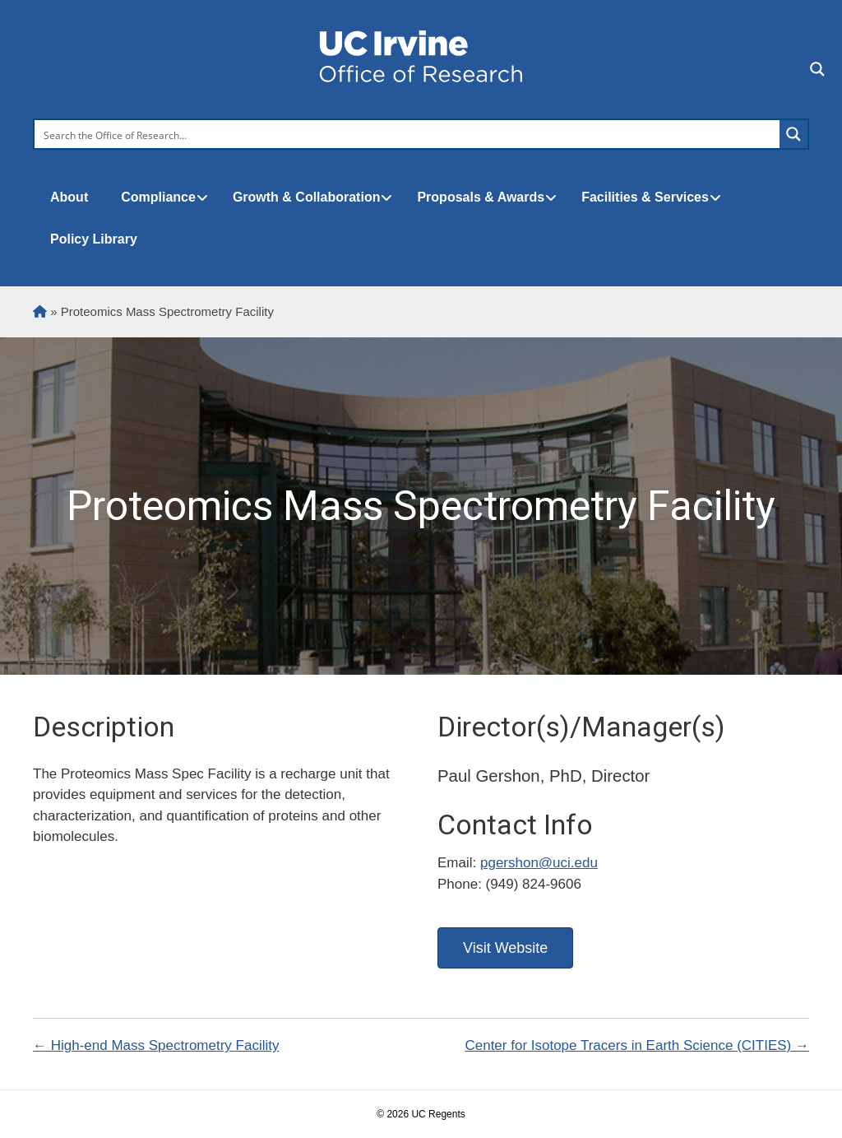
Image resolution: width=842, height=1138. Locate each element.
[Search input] (408, 134)
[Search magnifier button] (793, 134)
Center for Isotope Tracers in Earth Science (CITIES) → (637, 1045)
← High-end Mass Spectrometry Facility (156, 1045)
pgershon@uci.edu (539, 863)
